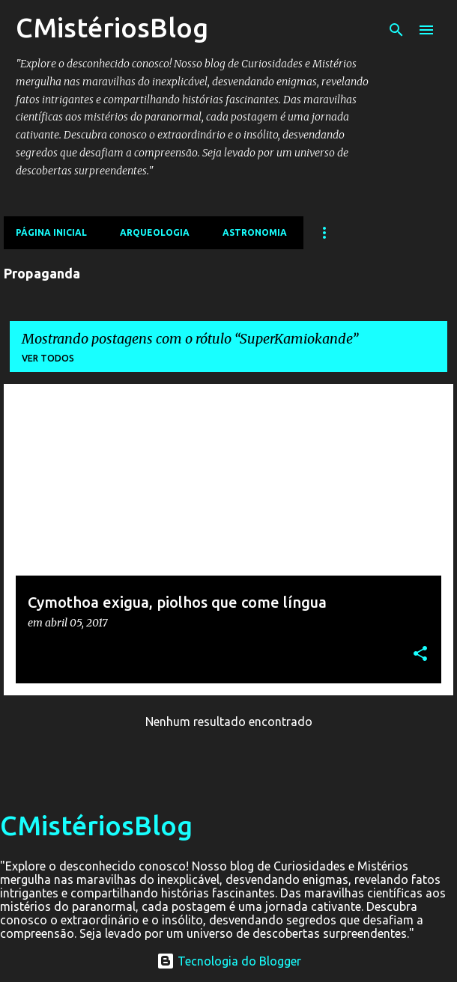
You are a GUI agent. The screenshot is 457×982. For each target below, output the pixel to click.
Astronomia (255, 232)
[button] (420, 654)
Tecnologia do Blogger (229, 961)
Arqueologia (155, 232)
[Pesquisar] (396, 30)
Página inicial (51, 232)
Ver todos (48, 358)
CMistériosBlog (112, 27)
